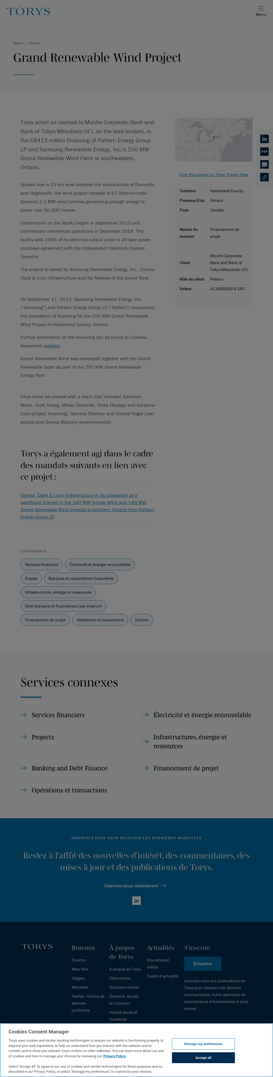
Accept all (203, 1058)
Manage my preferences (203, 1044)
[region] (136, 1050)
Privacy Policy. (114, 1056)
